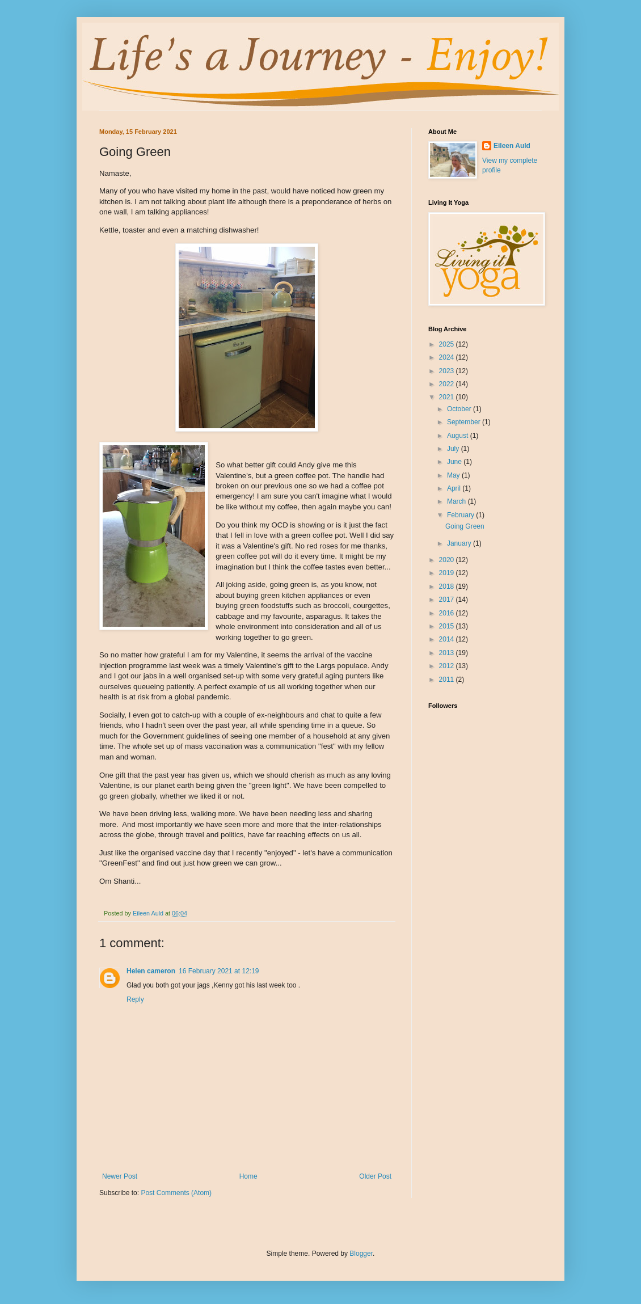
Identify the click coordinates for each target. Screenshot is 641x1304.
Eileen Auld (512, 146)
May (454, 475)
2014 (447, 639)
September (464, 422)
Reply (135, 999)
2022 (447, 384)
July (454, 449)
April (454, 488)
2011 (447, 679)
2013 (447, 653)
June (455, 462)
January (460, 543)
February (461, 515)
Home (248, 1176)
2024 (447, 357)
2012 (447, 666)
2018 (447, 586)
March (457, 501)
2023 (447, 371)
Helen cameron (150, 971)
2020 (447, 560)
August (458, 436)
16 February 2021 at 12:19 (219, 971)
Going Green (464, 526)
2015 (447, 626)
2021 (447, 397)
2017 (447, 600)
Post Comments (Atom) (176, 1193)
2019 (447, 573)
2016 (447, 613)
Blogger (361, 1253)
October (460, 409)
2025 (447, 344)
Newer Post (119, 1176)
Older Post (375, 1176)
